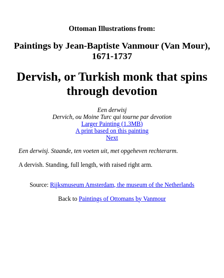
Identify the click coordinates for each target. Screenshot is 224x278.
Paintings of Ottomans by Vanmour (122, 198)
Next (112, 137)
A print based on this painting (112, 130)
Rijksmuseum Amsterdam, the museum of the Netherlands (122, 184)
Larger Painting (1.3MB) (112, 123)
